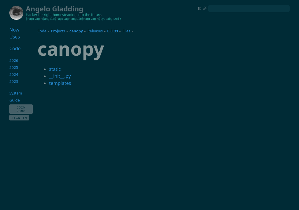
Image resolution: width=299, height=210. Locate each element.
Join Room (21, 109)
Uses (14, 37)
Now (14, 30)
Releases (94, 31)
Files (127, 31)
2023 (13, 81)
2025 (13, 67)
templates (60, 83)
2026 (13, 60)
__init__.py (60, 76)
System (15, 93)
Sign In (19, 118)
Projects (58, 31)
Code (41, 31)
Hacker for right (39, 14)
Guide (14, 100)
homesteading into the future (77, 14)
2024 (13, 74)
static (55, 69)
